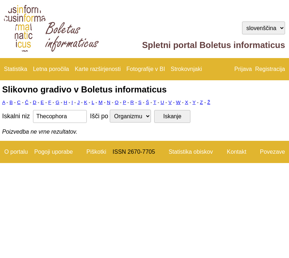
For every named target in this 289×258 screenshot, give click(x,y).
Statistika (15, 69)
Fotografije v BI (145, 69)
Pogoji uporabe (53, 152)
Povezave (272, 152)
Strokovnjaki (186, 69)
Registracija (270, 69)
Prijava (243, 69)
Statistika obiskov (191, 152)
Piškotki (96, 152)
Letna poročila (51, 69)
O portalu (16, 152)
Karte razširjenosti (97, 69)
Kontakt (236, 152)
